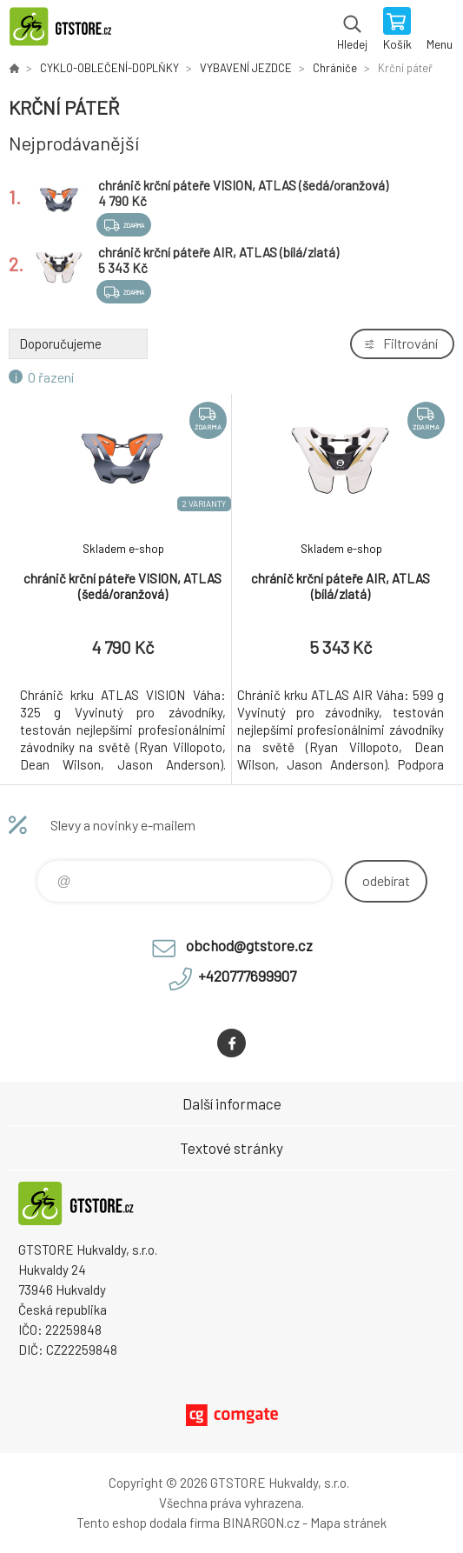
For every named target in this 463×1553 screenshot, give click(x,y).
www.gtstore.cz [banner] (68, 30)
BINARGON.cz (261, 1522)
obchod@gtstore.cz (249, 945)
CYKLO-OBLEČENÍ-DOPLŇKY (109, 68)
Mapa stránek (348, 1522)
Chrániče (335, 68)
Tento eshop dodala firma (148, 1522)
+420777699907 (247, 975)
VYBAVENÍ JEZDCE (246, 68)
